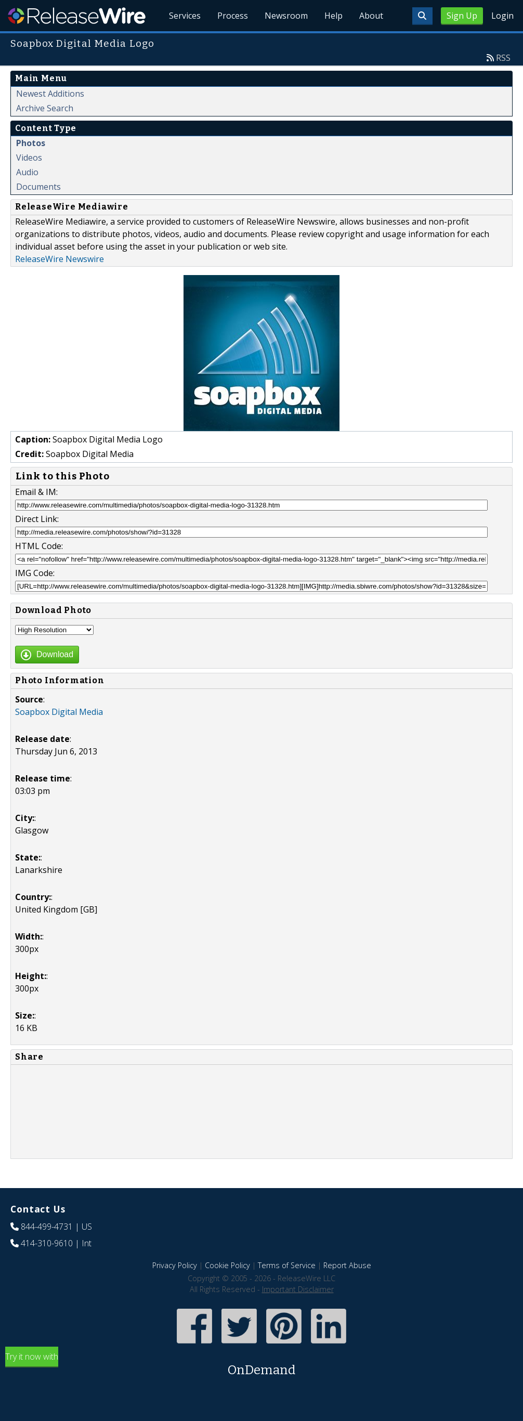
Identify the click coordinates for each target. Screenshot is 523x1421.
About (371, 15)
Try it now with (261, 1365)
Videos (29, 157)
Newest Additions (50, 93)
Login (502, 15)
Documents (38, 186)
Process (232, 15)
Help (333, 15)
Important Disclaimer (298, 1289)
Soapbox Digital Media (59, 712)
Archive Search (44, 108)
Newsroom (286, 15)
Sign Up (462, 15)
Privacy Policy (174, 1265)
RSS (503, 57)
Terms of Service (287, 1265)
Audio (27, 172)
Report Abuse (347, 1265)
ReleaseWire (76, 15)
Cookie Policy (227, 1265)
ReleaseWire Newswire (59, 259)
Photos (30, 143)
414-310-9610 (47, 1243)
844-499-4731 (47, 1226)
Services (185, 15)
